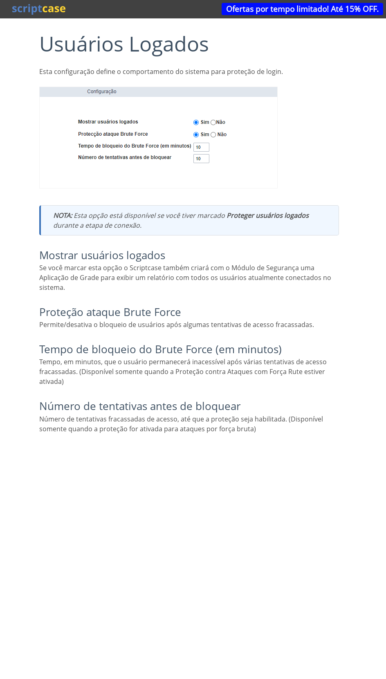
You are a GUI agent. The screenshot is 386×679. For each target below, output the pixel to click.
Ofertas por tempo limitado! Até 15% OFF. (302, 8)
